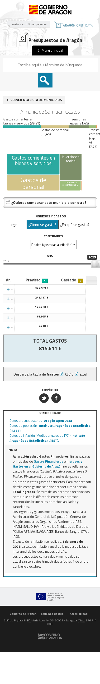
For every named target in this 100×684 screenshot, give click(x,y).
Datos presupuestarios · (41, 420)
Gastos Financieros (48, 461)
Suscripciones (37, 24)
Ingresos (17, 224)
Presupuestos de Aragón (50, 37)
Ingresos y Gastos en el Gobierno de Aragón (47, 464)
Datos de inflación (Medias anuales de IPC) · (47, 438)
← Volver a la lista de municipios (34, 99)
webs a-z (18, 24)
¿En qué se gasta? (75, 224)
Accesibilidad (78, 613)
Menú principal (52, 50)
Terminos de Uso (52, 613)
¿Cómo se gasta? (42, 224)
